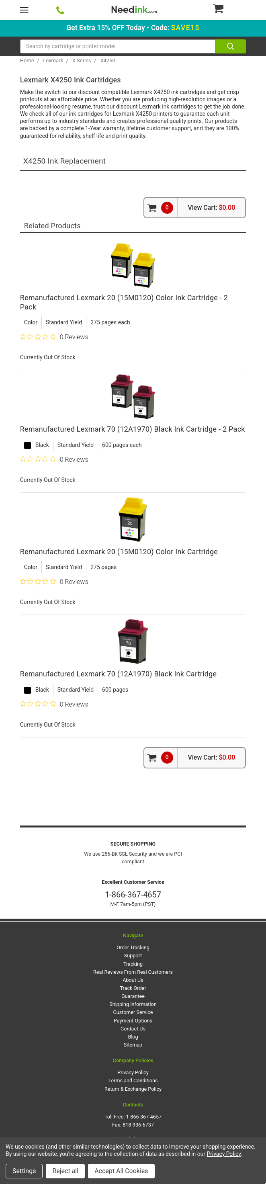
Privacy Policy (133, 1072)
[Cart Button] (229, 8)
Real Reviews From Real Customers (133, 972)
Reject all (65, 1171)
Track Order (133, 988)
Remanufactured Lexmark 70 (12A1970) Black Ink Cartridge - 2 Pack (132, 429)
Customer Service (133, 1012)
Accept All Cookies (121, 1171)
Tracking (133, 964)
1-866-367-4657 (133, 894)
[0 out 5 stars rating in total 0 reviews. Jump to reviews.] (54, 337)
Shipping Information (132, 1004)
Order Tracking (133, 947)
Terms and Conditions (133, 1080)
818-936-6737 (138, 1125)
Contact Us (133, 1029)
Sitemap (133, 1045)
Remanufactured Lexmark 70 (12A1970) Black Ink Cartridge (118, 674)
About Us (133, 980)
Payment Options (133, 1021)
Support (133, 956)
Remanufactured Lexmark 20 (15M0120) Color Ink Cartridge (119, 551)
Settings (24, 1171)
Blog (133, 1037)
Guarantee (133, 996)
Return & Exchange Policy (133, 1089)
